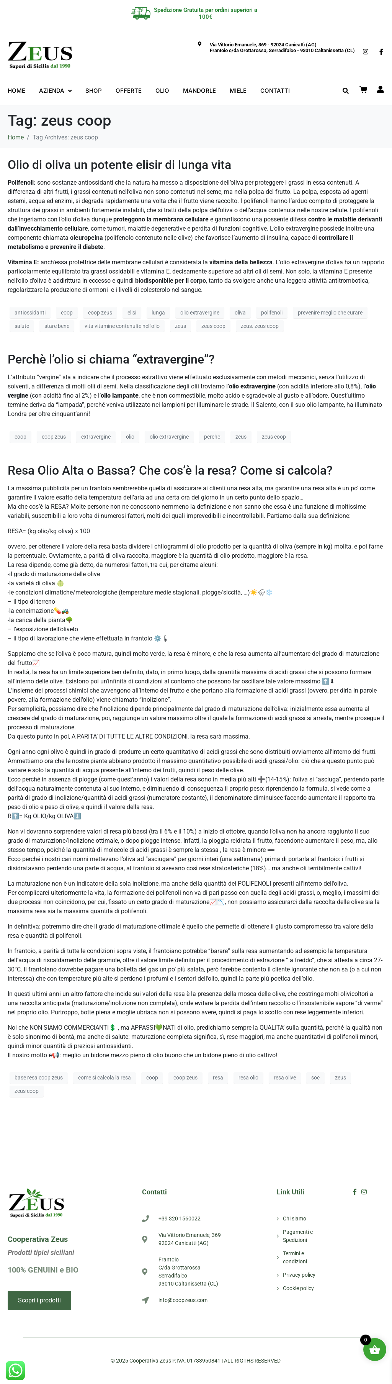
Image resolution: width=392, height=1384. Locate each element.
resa (218, 1077)
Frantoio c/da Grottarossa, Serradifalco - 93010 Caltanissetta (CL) (282, 50)
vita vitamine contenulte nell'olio (122, 326)
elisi (131, 313)
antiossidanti (30, 313)
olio (130, 437)
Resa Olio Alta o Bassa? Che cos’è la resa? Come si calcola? (170, 470)
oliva (240, 313)
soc (315, 1077)
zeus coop (213, 326)
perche (212, 437)
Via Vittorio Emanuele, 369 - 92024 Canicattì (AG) (263, 44)
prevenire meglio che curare (330, 313)
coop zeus (100, 313)
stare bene (56, 326)
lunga (158, 313)
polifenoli (272, 313)
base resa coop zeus (39, 1077)
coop (67, 313)
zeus (180, 326)
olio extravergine (199, 313)
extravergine (96, 437)
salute (22, 326)
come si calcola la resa (104, 1077)
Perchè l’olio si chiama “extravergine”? (111, 359)
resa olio (248, 1077)
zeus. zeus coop (260, 326)
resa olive (285, 1077)
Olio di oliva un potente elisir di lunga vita (119, 164)
